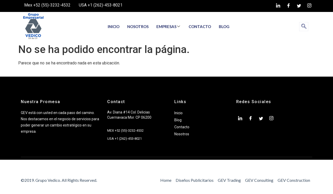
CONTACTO (200, 26)
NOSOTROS (138, 26)
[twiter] (299, 6)
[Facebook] (288, 6)
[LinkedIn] (278, 6)
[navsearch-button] (303, 26)
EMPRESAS (168, 26)
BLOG (224, 26)
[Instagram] (309, 6)
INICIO (113, 26)
